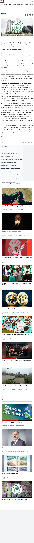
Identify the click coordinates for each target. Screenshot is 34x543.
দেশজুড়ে (10, 4)
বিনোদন (22, 4)
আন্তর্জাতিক (26, 4)
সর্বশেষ (2, 4)
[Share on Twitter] (30, 15)
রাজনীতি (14, 4)
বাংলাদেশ (5, 4)
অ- (25, 14)
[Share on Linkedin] (32, 15)
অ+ (27, 14)
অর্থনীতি (18, 4)
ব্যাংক (2, 9)
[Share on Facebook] (29, 15)
